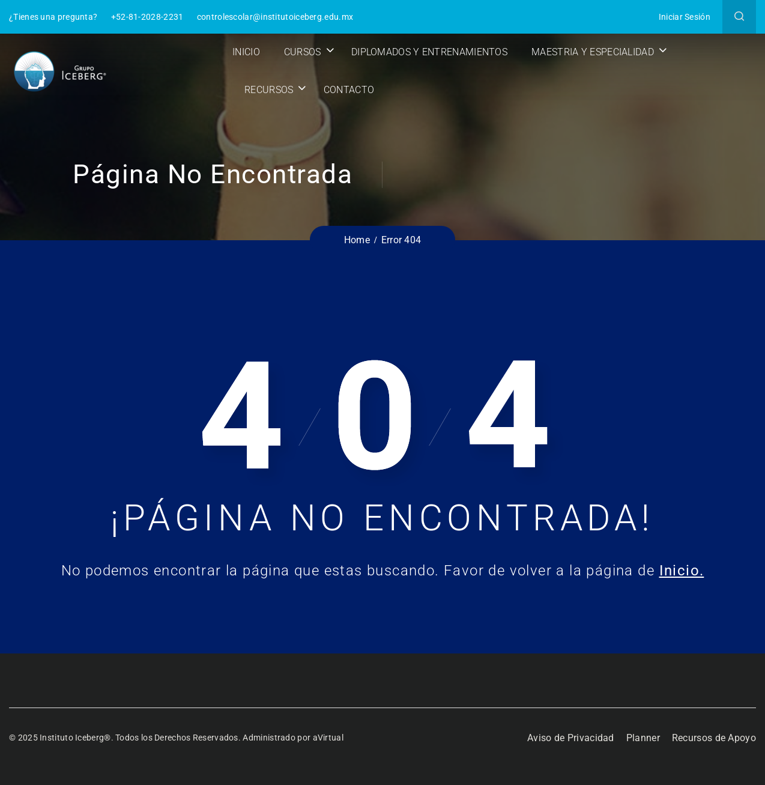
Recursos (268, 89)
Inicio (246, 52)
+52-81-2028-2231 (147, 17)
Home (357, 240)
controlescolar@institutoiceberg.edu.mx (275, 17)
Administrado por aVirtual (293, 737)
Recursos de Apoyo (714, 738)
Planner (643, 738)
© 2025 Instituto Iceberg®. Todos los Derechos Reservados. (126, 737)
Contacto (349, 89)
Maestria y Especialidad (592, 52)
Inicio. (681, 570)
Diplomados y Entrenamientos (429, 52)
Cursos (302, 52)
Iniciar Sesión (684, 17)
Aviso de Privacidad (570, 738)
